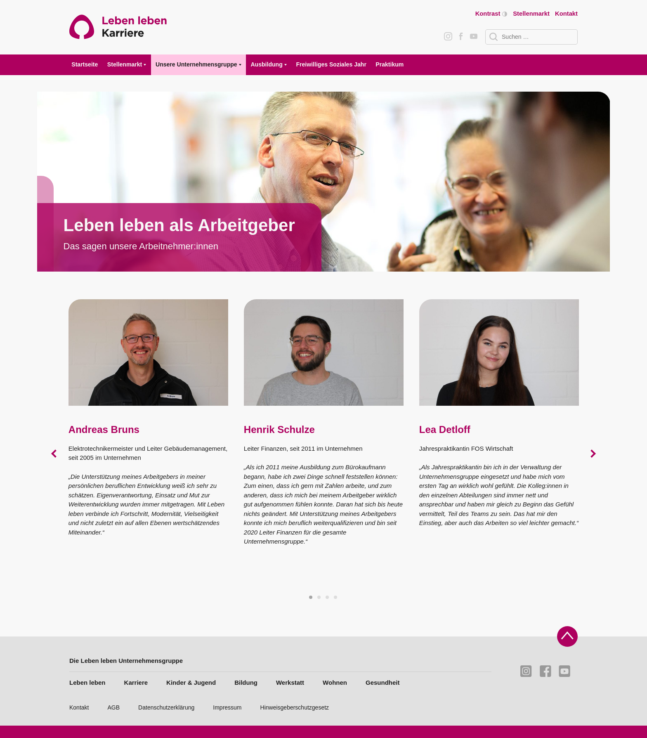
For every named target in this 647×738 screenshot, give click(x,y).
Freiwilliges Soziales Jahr (331, 64)
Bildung (245, 682)
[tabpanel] (323, 182)
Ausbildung (266, 64)
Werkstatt (290, 682)
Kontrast (491, 14)
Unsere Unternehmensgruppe (196, 64)
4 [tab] (336, 598)
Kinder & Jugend (191, 682)
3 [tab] (328, 598)
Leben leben (87, 682)
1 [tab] (311, 598)
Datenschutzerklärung (166, 707)
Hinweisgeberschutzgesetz (294, 707)
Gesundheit (383, 682)
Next (592, 453)
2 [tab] (319, 598)
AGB (114, 707)
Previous (55, 453)
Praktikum (389, 64)
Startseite (84, 64)
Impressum (227, 707)
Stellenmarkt (531, 13)
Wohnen (335, 682)
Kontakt (566, 13)
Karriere (136, 682)
